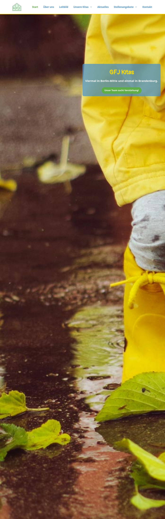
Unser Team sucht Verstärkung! (121, 90)
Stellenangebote (127, 7)
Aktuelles (103, 6)
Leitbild (63, 6)
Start (35, 6)
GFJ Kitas (121, 72)
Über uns (48, 6)
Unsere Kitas (84, 7)
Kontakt (147, 6)
